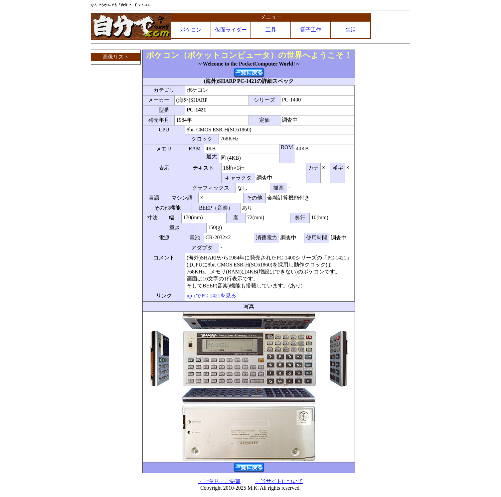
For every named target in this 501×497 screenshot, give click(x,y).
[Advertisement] (383, 149)
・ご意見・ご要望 (219, 481)
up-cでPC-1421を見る (211, 295)
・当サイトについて (279, 481)
